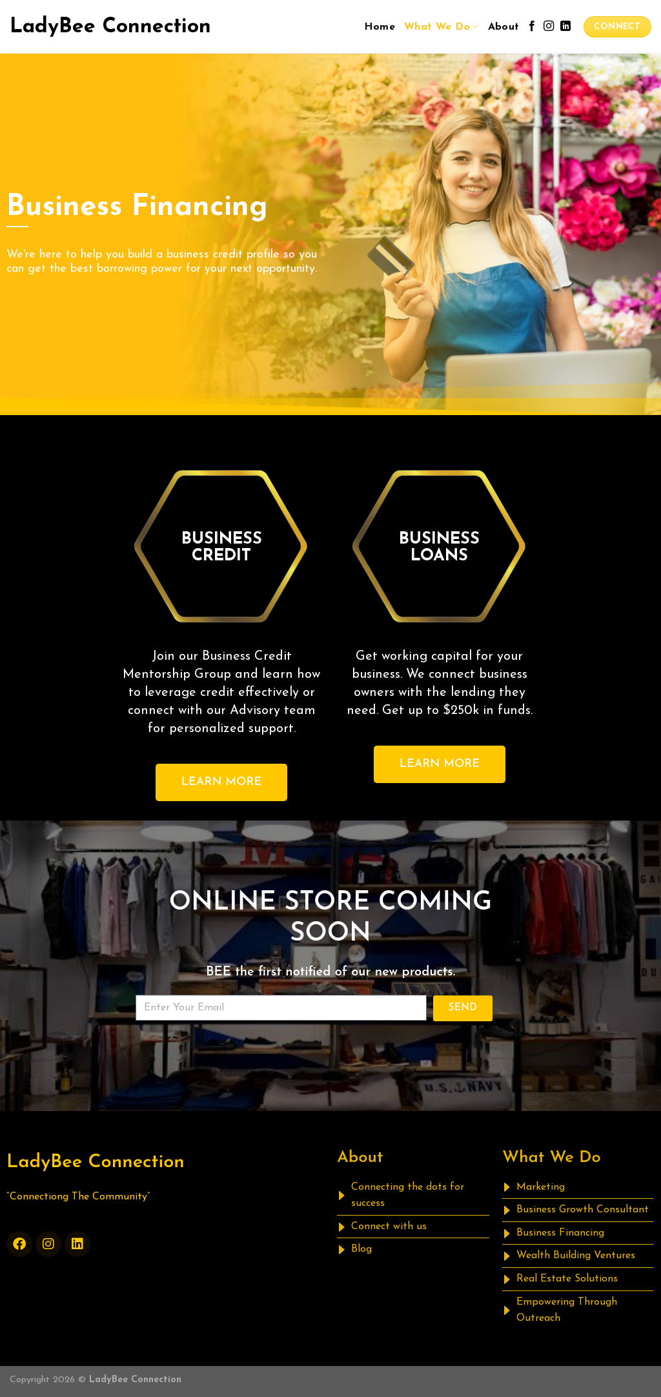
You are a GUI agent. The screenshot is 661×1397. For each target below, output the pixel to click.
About (504, 27)
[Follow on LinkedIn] (565, 26)
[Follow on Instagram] (549, 26)
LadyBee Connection (110, 27)
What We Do (441, 27)
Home (379, 27)
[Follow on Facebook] (532, 26)
